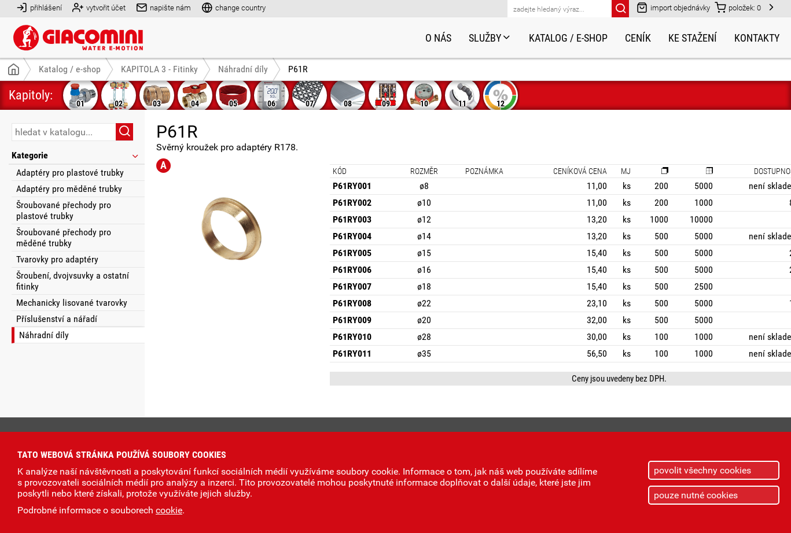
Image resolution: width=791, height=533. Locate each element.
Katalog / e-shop (568, 38)
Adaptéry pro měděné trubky (69, 188)
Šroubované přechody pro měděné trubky (63, 238)
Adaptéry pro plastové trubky (70, 172)
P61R (298, 69)
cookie (169, 510)
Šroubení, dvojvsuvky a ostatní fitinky (72, 281)
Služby (490, 38)
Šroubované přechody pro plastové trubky (63, 210)
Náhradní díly (44, 335)
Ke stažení (692, 38)
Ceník (638, 38)
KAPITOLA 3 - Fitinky (159, 69)
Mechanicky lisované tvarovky (71, 302)
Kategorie (76, 155)
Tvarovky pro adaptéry (57, 259)
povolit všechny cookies (702, 470)
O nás (438, 38)
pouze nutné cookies (696, 495)
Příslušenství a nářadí (56, 318)
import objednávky (673, 7)
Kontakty (756, 38)
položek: (738, 7)
